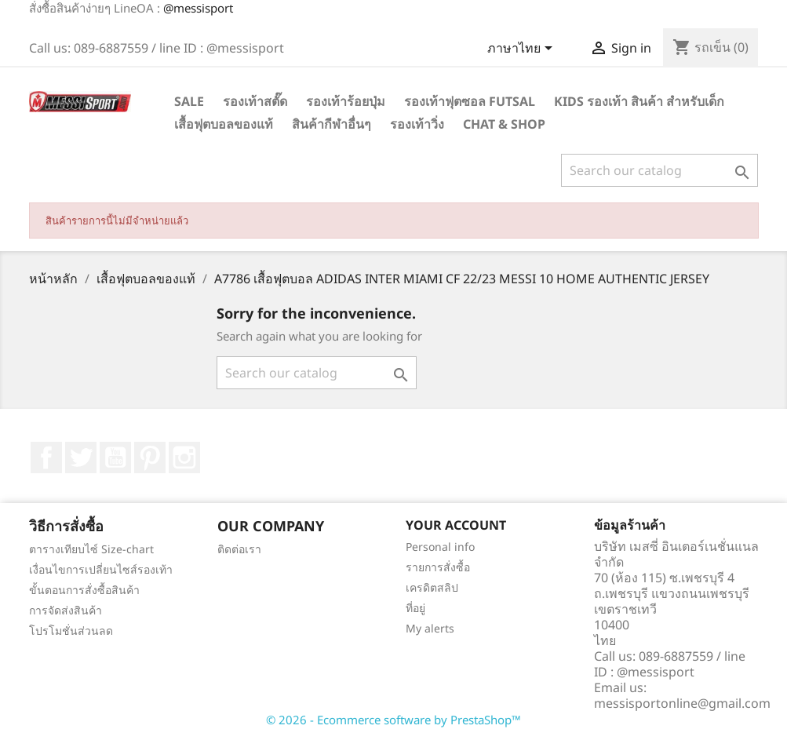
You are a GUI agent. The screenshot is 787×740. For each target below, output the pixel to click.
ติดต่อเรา (239, 548)
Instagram (184, 457)
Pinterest (150, 457)
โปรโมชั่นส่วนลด (71, 630)
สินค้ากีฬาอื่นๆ (331, 124)
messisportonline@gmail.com (682, 703)
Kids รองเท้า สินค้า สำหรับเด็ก (639, 101)
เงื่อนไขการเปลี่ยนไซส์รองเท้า (101, 569)
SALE (189, 101)
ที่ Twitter (81, 457)
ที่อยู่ (415, 607)
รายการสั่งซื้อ (438, 567)
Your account (456, 525)
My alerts (430, 628)
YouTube (115, 457)
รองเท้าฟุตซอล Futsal (469, 101)
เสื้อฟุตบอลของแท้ (223, 124)
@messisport (198, 8)
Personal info (440, 546)
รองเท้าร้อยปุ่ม (345, 101)
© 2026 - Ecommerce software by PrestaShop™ (393, 719)
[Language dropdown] (522, 49)
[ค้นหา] (659, 170)
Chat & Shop (504, 124)
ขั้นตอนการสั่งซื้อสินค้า (84, 589)
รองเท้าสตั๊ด (255, 101)
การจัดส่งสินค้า (65, 610)
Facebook (46, 457)
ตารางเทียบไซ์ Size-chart (91, 548)
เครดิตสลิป (432, 587)
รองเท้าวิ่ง (417, 124)
